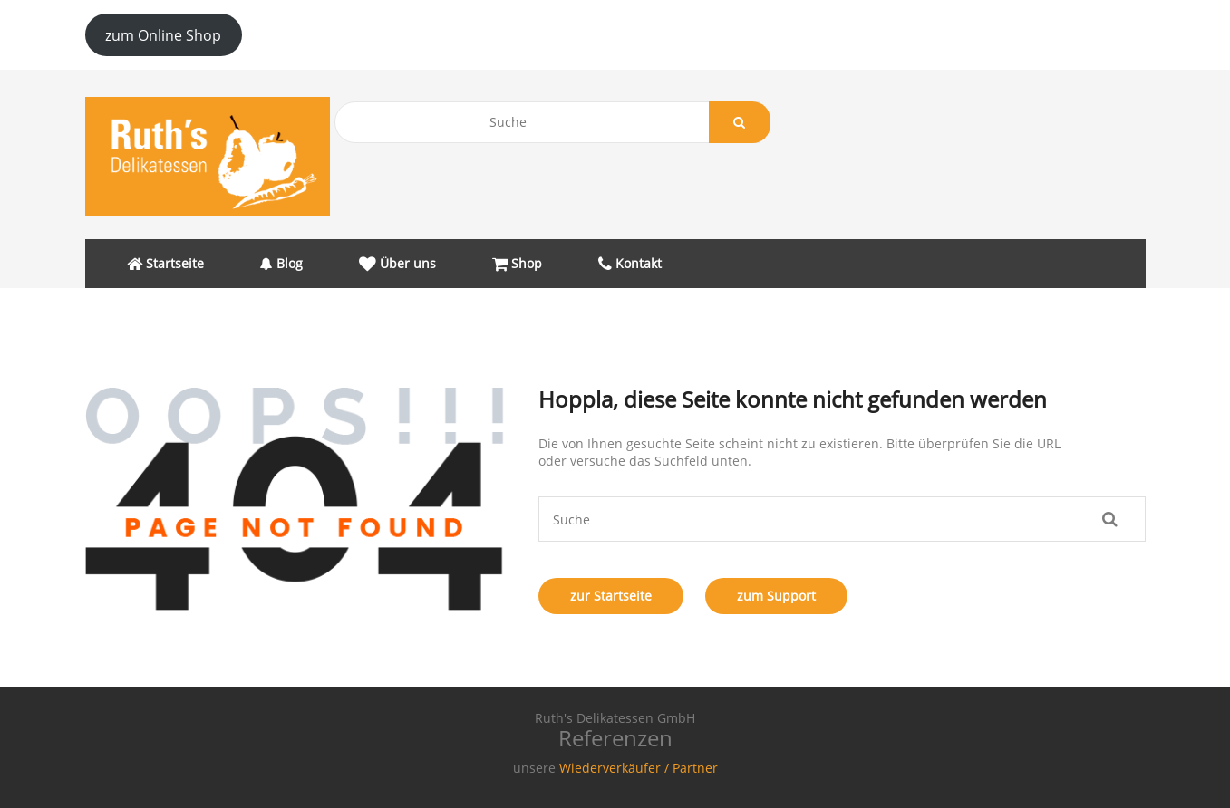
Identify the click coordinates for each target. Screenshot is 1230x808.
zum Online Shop (163, 35)
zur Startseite (611, 595)
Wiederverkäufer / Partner (638, 767)
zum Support (776, 595)
